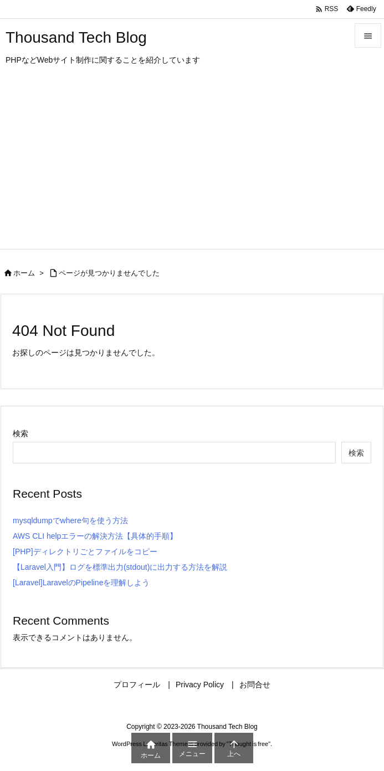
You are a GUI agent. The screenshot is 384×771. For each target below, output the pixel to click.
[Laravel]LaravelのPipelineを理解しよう (81, 582)
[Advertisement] (192, 165)
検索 (20, 433)
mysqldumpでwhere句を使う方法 (70, 520)
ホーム (24, 273)
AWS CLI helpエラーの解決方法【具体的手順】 (95, 536)
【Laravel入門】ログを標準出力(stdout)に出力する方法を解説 (120, 567)
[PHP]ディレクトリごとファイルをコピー (85, 551)
